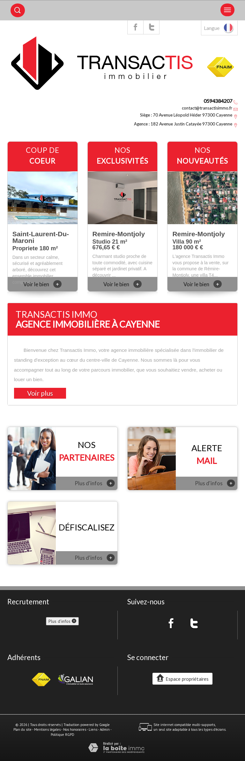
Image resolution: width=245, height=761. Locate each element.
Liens (93, 729)
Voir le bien (42, 284)
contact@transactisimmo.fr (207, 107)
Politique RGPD (62, 734)
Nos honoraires (74, 729)
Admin (105, 729)
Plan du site (22, 729)
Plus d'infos (95, 483)
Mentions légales (47, 729)
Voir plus (40, 393)
